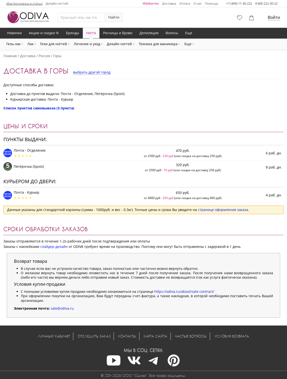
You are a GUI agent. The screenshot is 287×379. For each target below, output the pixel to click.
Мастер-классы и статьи (24, 3)
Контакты (127, 336)
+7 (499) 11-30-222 (239, 3)
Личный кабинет (54, 336)
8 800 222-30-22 (266, 3)
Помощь (211, 3)
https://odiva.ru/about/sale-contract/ (184, 291)
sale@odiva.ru (62, 308)
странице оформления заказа (223, 209)
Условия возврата (231, 336)
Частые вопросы (191, 336)
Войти (274, 17)
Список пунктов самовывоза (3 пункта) (38, 108)
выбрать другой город (91, 72)
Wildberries (151, 3)
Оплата (184, 3)
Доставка (169, 3)
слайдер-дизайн (54, 246)
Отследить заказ (94, 336)
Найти (113, 17)
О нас (197, 3)
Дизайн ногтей (57, 3)
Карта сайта (155, 336)
